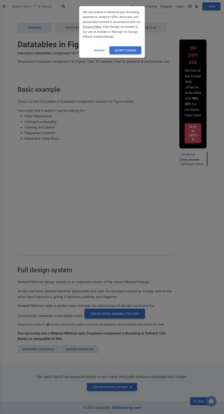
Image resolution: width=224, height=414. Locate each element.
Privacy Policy (92, 26)
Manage (99, 50)
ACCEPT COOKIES (125, 50)
